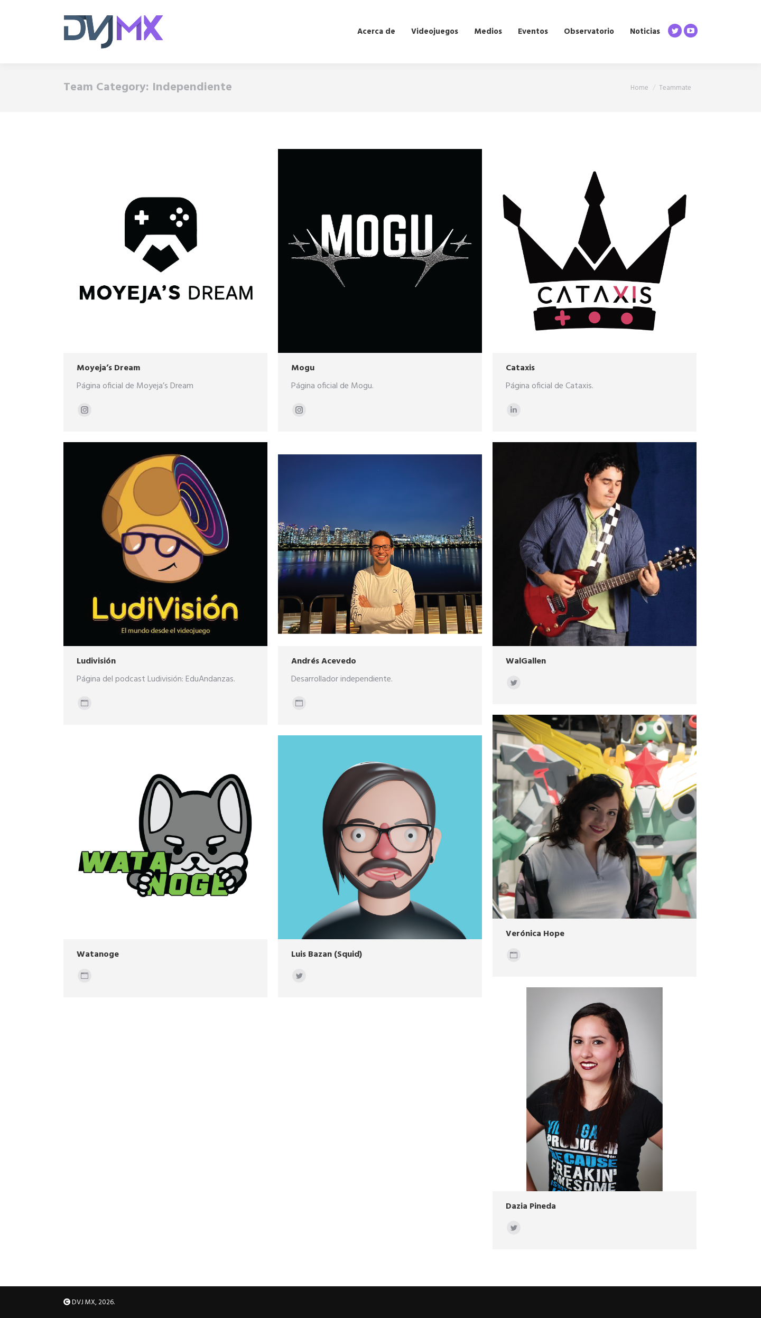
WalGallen (526, 661)
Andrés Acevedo (323, 661)
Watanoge (98, 954)
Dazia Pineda (531, 1206)
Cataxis (520, 368)
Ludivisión (96, 661)
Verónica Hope (535, 934)
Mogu (302, 368)
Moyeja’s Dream (108, 368)
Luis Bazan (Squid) (326, 954)
